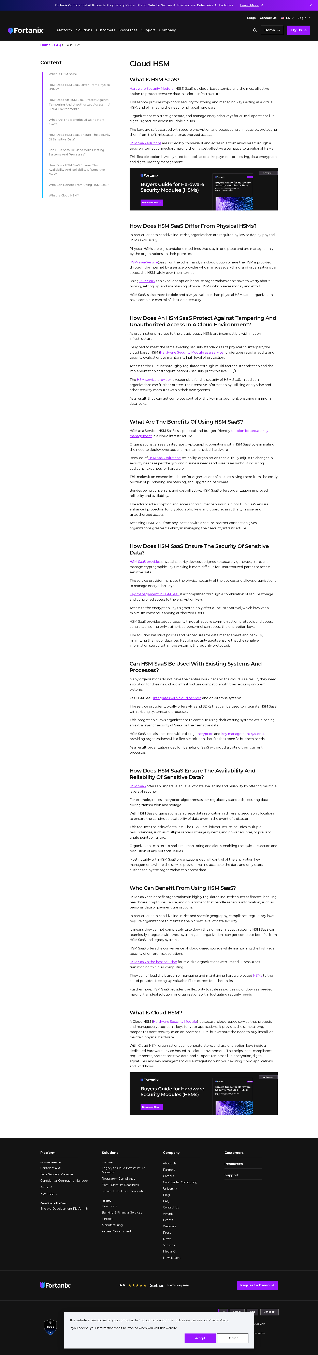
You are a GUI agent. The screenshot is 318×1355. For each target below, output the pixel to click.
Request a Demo (255, 1285)
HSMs (257, 975)
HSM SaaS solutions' (164, 458)
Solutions (84, 30)
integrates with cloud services (177, 698)
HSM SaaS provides (145, 562)
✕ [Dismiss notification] (310, 5)
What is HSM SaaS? (63, 74)
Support (148, 30)
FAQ (57, 45)
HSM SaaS (147, 281)
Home (45, 45)
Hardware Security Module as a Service (191, 352)
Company (167, 30)
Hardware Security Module (152, 89)
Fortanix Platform (50, 1162)
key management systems (242, 734)
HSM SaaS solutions (145, 143)
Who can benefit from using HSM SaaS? (79, 185)
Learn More (249, 5)
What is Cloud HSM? (64, 195)
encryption (204, 734)
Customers (105, 30)
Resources (128, 30)
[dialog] (159, 1330)
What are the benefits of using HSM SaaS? (76, 122)
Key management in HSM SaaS (154, 594)
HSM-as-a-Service (144, 262)
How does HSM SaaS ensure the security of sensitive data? (79, 137)
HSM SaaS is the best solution (153, 962)
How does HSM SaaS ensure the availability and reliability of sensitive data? (77, 169)
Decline (233, 1338)
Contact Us (268, 17)
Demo (269, 30)
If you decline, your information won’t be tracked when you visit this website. (124, 1328)
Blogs (251, 17)
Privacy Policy (218, 1320)
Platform (64, 30)
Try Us (296, 30)
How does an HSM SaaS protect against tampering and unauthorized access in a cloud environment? (79, 104)
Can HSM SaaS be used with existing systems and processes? (76, 152)
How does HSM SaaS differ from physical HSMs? (80, 87)
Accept (200, 1338)
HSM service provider (154, 380)
